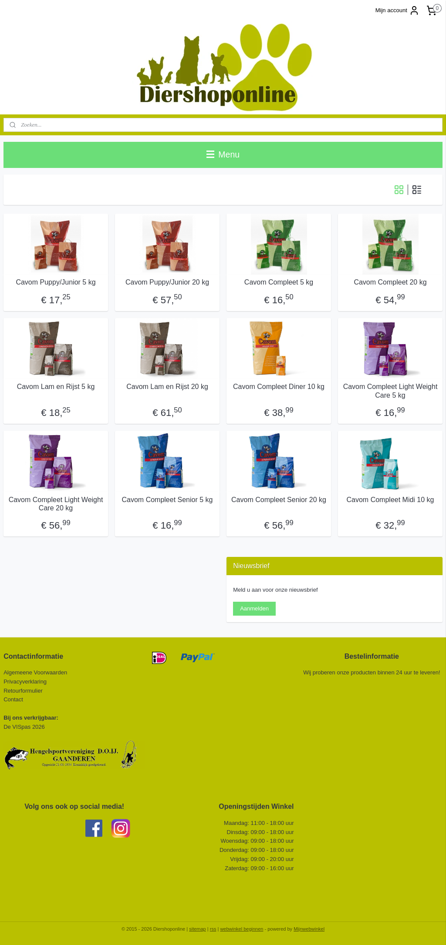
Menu (223, 154)
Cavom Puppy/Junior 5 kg (55, 282)
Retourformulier (23, 690)
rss (213, 929)
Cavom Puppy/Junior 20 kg (167, 282)
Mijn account (397, 10)
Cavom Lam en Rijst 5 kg (56, 386)
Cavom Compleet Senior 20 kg (278, 499)
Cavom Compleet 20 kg (390, 282)
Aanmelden (254, 608)
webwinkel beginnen (241, 929)
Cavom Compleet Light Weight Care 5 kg (390, 391)
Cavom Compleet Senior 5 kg (167, 499)
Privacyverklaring (25, 681)
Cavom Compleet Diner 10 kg (278, 386)
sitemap (197, 929)
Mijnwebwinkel (309, 929)
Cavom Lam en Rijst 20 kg (167, 386)
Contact (13, 699)
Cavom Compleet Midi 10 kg (390, 499)
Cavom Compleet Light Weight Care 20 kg (56, 504)
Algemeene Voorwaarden (35, 672)
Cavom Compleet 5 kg (278, 282)
